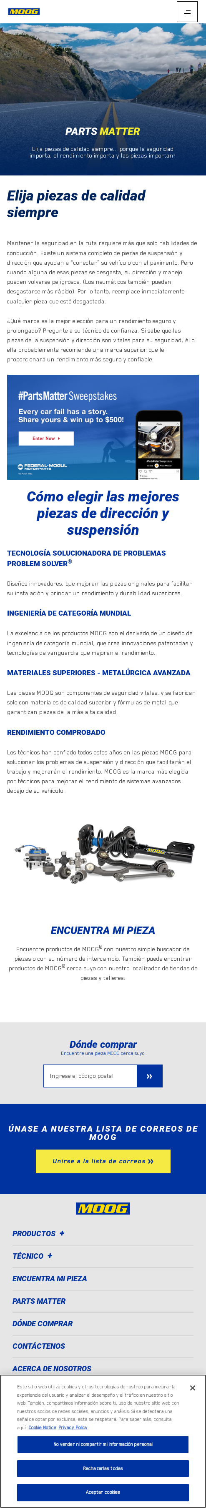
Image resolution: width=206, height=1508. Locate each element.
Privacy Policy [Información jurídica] (73, 1427)
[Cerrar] (192, 1388)
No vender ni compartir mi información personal (103, 1444)
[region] (103, 1441)
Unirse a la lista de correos (99, 1161)
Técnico (34, 1256)
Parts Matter (39, 1301)
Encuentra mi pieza (50, 1278)
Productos (40, 1233)
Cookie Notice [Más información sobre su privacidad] (42, 1427)
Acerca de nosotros (52, 1368)
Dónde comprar (43, 1323)
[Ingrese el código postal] (90, 1076)
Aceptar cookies (103, 1492)
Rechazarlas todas (103, 1468)
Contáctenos (39, 1346)
